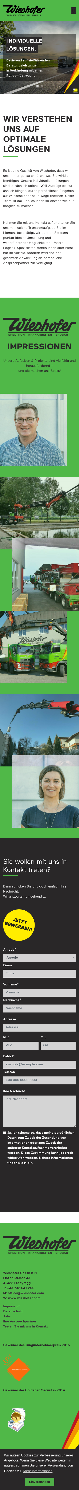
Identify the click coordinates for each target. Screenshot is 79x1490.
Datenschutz (13, 1311)
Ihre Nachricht (14, 1091)
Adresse (9, 1019)
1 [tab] (37, 86)
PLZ (6, 1037)
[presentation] (35, 1184)
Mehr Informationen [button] (37, 1471)
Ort (43, 1037)
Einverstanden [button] (39, 1481)
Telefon (9, 1072)
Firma (7, 965)
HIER (28, 1163)
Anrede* (9, 949)
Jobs (7, 1316)
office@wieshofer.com (26, 1293)
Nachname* (12, 1000)
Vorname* (11, 984)
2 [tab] (42, 86)
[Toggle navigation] (73, 10)
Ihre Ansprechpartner (19, 1321)
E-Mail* (9, 1056)
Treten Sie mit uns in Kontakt (25, 1326)
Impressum (11, 1306)
